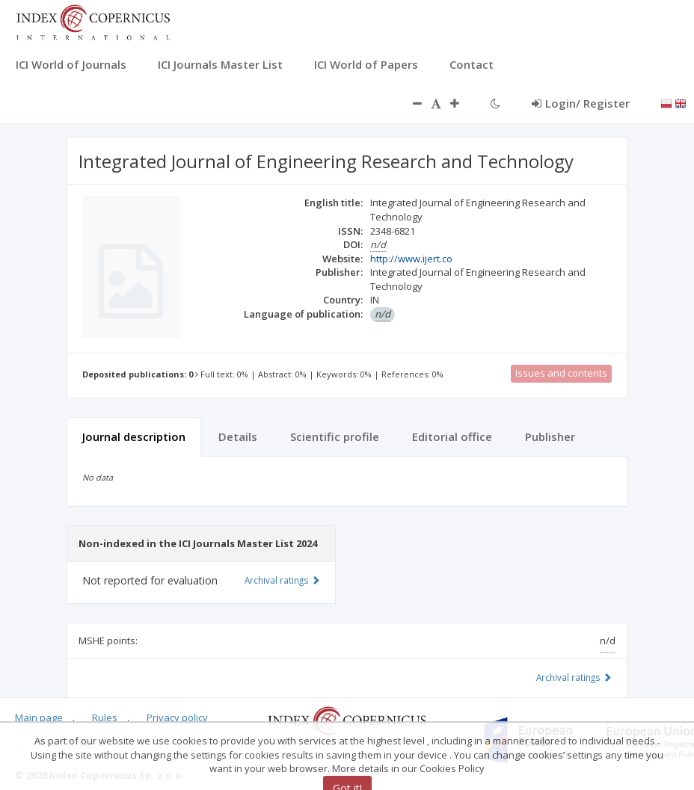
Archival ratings (574, 677)
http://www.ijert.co (411, 258)
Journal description (133, 436)
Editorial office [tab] (452, 436)
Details (237, 436)
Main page (39, 717)
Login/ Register (581, 103)
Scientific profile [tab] (334, 436)
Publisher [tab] (550, 436)
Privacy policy (177, 717)
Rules (104, 717)
